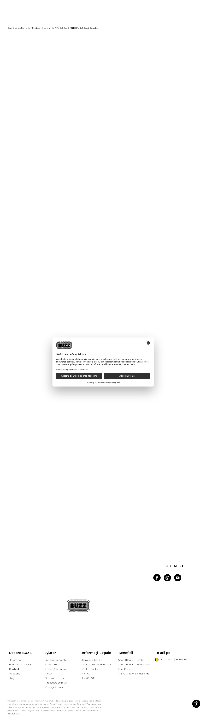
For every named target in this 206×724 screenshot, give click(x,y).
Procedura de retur (56, 678)
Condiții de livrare (55, 683)
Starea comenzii (54, 674)
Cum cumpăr (52, 660)
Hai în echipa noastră (20, 660)
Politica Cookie (90, 665)
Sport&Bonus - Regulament (134, 660)
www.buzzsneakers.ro (31, 722)
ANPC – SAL (89, 674)
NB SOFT (63, 722)
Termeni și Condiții (92, 656)
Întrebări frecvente (56, 656)
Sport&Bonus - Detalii (130, 656)
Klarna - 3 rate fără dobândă (133, 669)
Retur (48, 669)
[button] (196, 704)
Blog (11, 674)
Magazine (14, 669)
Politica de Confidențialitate (97, 660)
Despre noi (15, 656)
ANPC (85, 669)
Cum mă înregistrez (56, 665)
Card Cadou (124, 665)
